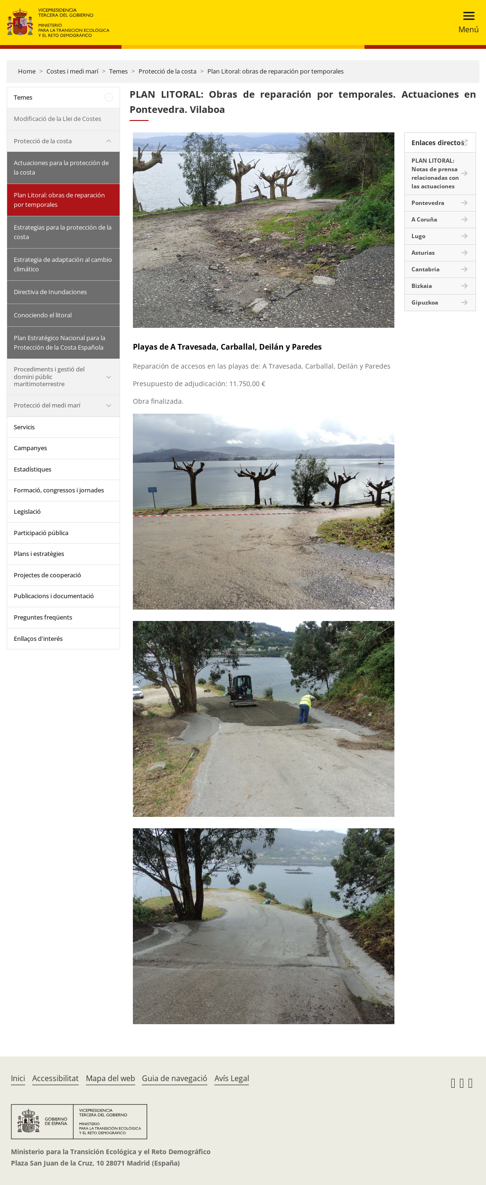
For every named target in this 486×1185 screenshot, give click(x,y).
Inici (18, 1078)
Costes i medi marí (72, 71)
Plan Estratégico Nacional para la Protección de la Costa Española (59, 342)
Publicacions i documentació (54, 596)
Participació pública (41, 532)
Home (27, 71)
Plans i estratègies (39, 553)
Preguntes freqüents (43, 617)
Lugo (418, 236)
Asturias (423, 253)
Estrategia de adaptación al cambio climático (63, 264)
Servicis (24, 427)
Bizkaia (421, 286)
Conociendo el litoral (43, 315)
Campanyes (30, 448)
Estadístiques (32, 469)
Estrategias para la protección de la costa (63, 232)
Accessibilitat (55, 1078)
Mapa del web (110, 1078)
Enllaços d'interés (38, 638)
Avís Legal (232, 1078)
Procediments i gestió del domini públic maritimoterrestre (49, 376)
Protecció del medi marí (47, 405)
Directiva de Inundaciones (50, 291)
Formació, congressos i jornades (59, 490)
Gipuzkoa (424, 302)
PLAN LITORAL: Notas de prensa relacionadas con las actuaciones (435, 173)
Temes (118, 71)
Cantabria (425, 269)
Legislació (27, 511)
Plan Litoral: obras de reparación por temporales (275, 71)
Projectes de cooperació (47, 575)
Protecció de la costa (167, 71)
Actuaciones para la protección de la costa (61, 167)
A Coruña (424, 219)
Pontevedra (427, 203)
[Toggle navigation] (465, 22)
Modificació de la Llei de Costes (57, 118)
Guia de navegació (174, 1078)
